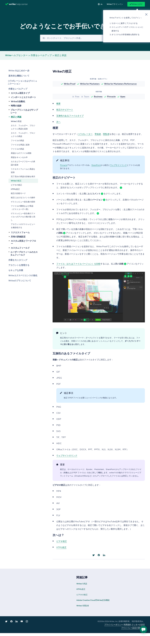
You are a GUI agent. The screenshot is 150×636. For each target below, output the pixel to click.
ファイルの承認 (17, 140)
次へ (58, 121)
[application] (143, 629)
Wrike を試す (136, 4)
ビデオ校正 (61, 541)
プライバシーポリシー (113, 624)
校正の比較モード (18, 193)
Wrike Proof (69, 83)
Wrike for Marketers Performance (120, 83)
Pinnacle (111, 96)
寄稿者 (98, 134)
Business (98, 96)
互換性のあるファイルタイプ (70, 115)
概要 (58, 103)
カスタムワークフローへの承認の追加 (23, 163)
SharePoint (96, 165)
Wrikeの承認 (16, 121)
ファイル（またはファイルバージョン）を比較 (78, 263)
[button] (115, 4)
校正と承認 (60, 55)
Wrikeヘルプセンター (16, 55)
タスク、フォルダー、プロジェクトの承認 (23, 135)
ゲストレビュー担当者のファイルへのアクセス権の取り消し (23, 216)
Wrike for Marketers (89, 83)
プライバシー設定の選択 (131, 628)
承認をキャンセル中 (19, 157)
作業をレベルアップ (41, 55)
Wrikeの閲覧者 (82, 605)
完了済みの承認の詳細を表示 (23, 176)
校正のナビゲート (64, 109)
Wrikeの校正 (16, 180)
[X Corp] (93, 555)
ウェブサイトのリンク (66, 455)
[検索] (75, 38)
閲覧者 (106, 134)
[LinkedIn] (104, 555)
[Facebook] (99, 555)
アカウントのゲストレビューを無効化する (23, 226)
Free (77, 96)
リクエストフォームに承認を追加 (23, 171)
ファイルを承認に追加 (20, 144)
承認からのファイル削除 (21, 153)
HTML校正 (15, 189)
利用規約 (127, 624)
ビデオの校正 (16, 185)
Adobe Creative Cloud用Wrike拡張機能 (93, 600)
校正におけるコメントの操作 (23, 197)
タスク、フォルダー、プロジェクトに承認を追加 (23, 127)
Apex (122, 96)
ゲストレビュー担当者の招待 (23, 202)
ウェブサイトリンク (118, 165)
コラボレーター (85, 134)
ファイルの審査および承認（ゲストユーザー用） (22, 208)
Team (86, 96)
